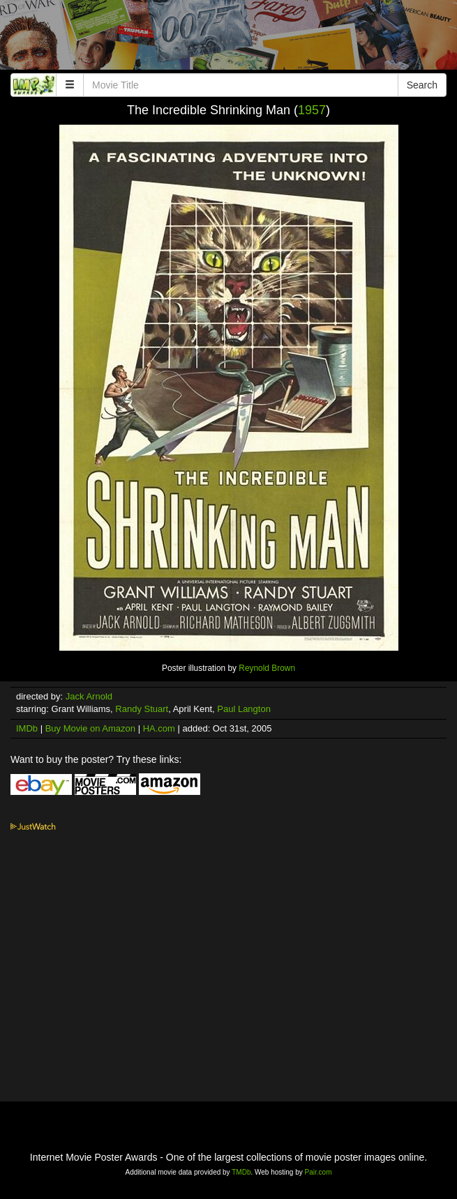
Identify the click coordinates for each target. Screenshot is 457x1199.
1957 (312, 110)
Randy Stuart (141, 709)
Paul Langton (244, 709)
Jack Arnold (89, 696)
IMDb (27, 728)
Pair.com (318, 1172)
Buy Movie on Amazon (90, 728)
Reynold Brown (267, 668)
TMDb (241, 1172)
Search (422, 85)
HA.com (159, 728)
